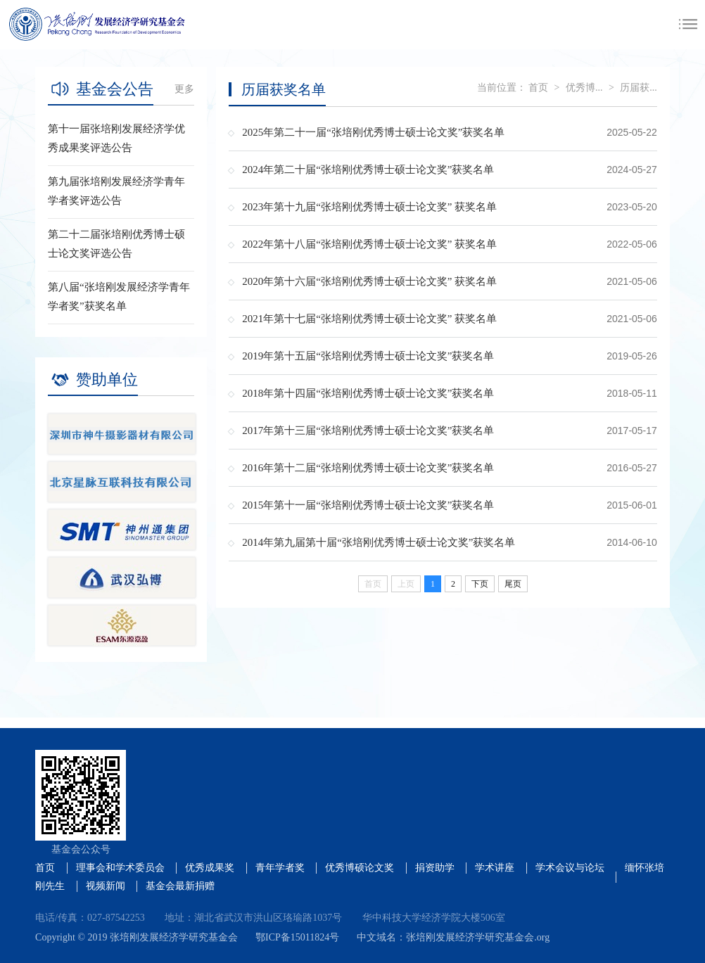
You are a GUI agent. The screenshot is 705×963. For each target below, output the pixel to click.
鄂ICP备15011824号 (297, 937)
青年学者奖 (280, 867)
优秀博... (584, 87)
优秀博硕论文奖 (359, 867)
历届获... (638, 87)
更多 (184, 89)
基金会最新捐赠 (180, 886)
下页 (479, 584)
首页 (538, 87)
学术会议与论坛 (569, 867)
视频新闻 (105, 886)
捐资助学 (435, 867)
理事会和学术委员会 (120, 867)
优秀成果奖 (209, 867)
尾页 (512, 584)
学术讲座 (494, 867)
